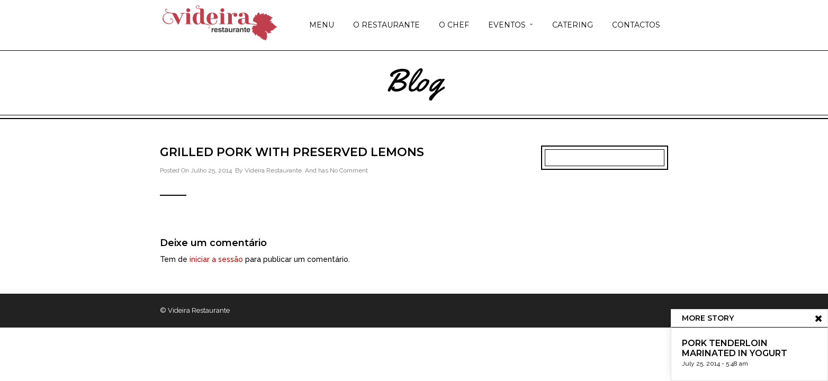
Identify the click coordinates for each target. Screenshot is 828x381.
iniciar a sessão (216, 259)
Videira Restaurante (273, 170)
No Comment (349, 170)
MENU (321, 25)
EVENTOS (507, 25)
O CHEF (454, 25)
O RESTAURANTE (386, 25)
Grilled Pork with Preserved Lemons (292, 152)
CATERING (572, 25)
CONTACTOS (636, 25)
